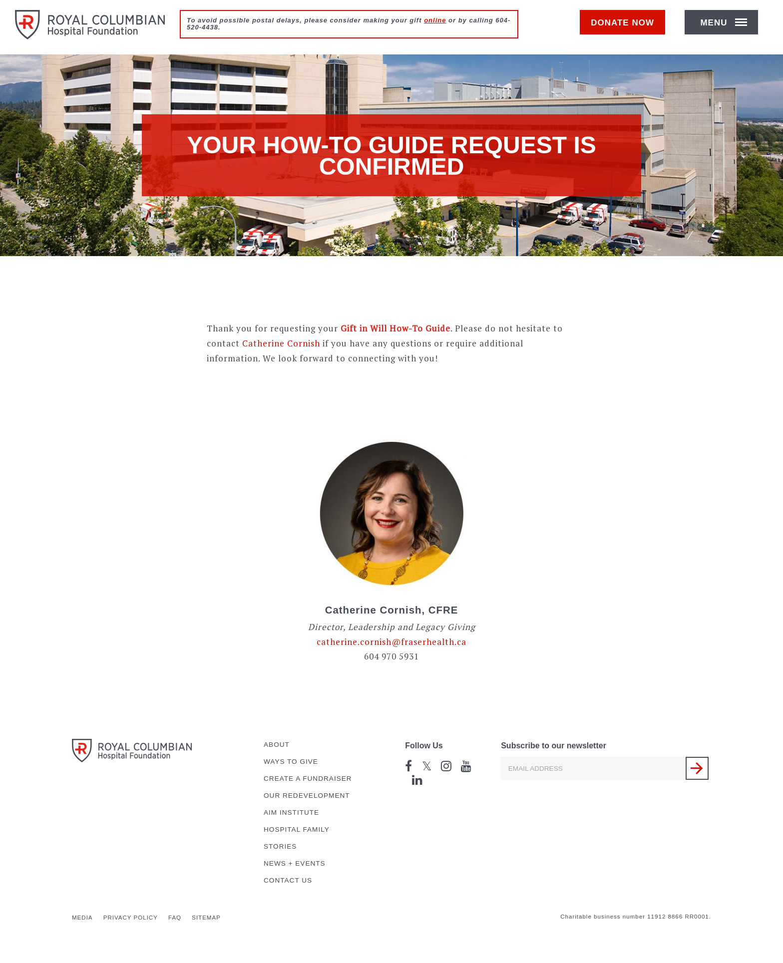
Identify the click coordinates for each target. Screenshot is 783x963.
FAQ (174, 918)
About (277, 744)
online (435, 20)
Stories (280, 846)
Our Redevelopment (307, 795)
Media (82, 918)
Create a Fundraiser (308, 778)
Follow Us (424, 745)
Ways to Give (291, 761)
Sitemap (206, 918)
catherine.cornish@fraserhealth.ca (391, 641)
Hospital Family (297, 829)
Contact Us (288, 880)
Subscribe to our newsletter (553, 745)
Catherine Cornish (281, 343)
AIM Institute (291, 812)
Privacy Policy (130, 918)
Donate (627, 28)
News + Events (295, 863)
